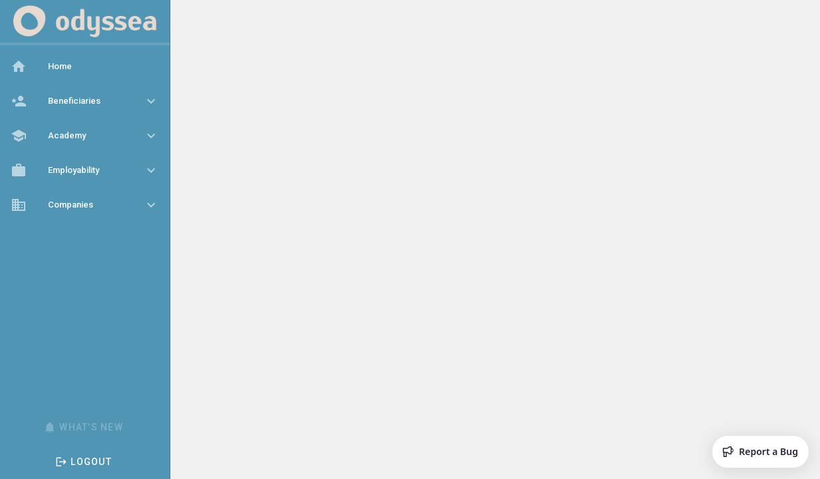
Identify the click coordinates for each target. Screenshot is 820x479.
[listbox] (85, 137)
